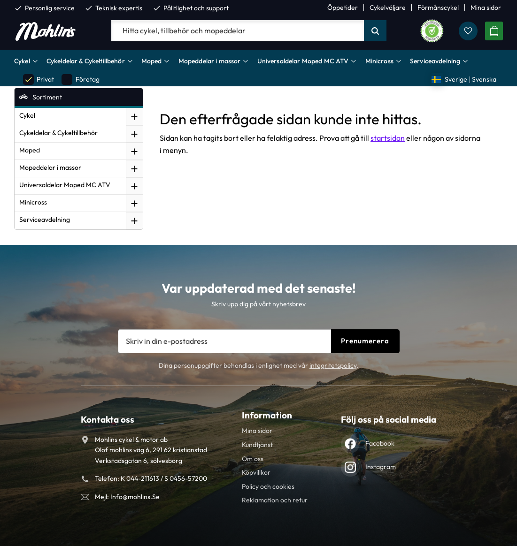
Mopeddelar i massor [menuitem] (209, 61)
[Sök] (375, 31)
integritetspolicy (332, 365)
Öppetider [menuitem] (342, 7)
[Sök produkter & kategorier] (237, 31)
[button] (468, 31)
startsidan (387, 138)
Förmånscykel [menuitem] (438, 7)
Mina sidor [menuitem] (486, 7)
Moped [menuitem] (151, 61)
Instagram (380, 467)
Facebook (379, 443)
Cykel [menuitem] (22, 61)
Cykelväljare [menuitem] (388, 7)
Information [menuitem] (267, 415)
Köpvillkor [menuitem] (256, 472)
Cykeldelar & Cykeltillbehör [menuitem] (85, 61)
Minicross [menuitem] (379, 61)
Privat (38, 79)
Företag (80, 79)
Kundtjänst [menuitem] (257, 444)
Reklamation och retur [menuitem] (275, 500)
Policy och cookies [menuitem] (268, 486)
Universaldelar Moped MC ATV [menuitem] (303, 61)
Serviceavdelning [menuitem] (435, 61)
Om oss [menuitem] (252, 459)
